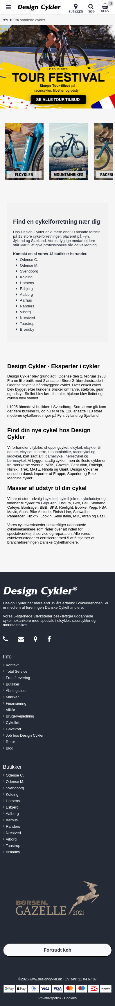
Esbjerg (26, 288)
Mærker (12, 697)
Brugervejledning (20, 716)
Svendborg (29, 271)
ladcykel (14, 456)
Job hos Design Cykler (25, 735)
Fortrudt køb (57, 950)
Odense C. (29, 259)
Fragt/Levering (18, 678)
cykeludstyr (90, 498)
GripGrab (48, 503)
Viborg (25, 312)
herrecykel (74, 456)
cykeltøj (51, 498)
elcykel (76, 447)
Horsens (27, 283)
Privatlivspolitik (49, 998)
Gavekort (13, 729)
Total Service (16, 671)
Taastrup (27, 323)
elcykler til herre (33, 452)
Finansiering (16, 703)
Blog (9, 748)
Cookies (70, 998)
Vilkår (10, 710)
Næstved (27, 318)
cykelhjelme (69, 498)
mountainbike (59, 452)
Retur (10, 742)
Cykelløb (13, 722)
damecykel (54, 456)
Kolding (26, 277)
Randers (27, 306)
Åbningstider (16, 690)
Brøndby (27, 329)
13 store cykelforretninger (39, 236)
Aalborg (26, 294)
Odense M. (29, 265)
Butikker (12, 684)
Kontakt (12, 665)
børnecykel (16, 460)
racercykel (81, 452)
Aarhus (26, 300)
